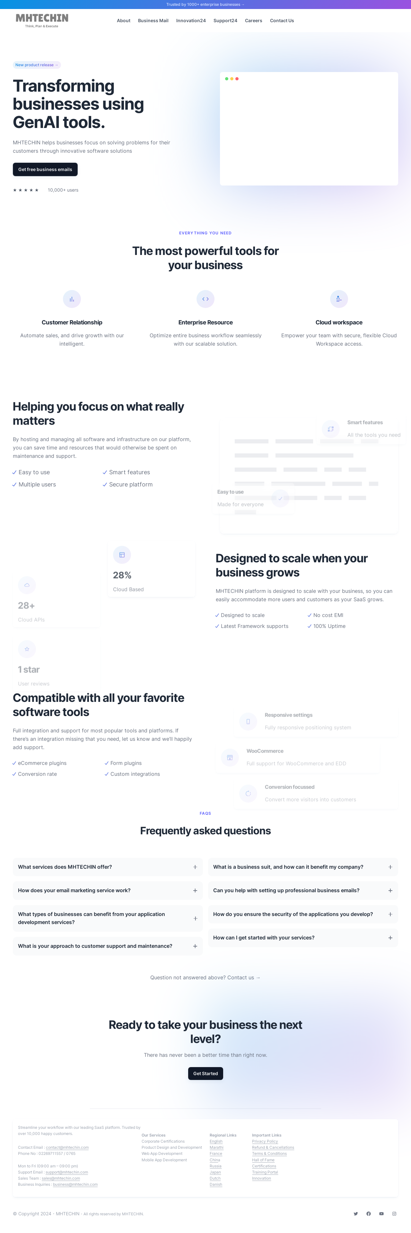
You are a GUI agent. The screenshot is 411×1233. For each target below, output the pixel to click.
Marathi (216, 1147)
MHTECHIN (68, 1213)
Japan (215, 1172)
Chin (214, 1159)
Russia (216, 1166)
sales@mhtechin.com (61, 1178)
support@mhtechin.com (67, 1172)
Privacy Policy (265, 1141)
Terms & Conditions (269, 1153)
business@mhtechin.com (75, 1184)
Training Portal (265, 1172)
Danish (216, 1184)
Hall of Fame (263, 1159)
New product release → (36, 65)
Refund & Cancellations (273, 1147)
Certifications (264, 1166)
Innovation (261, 1178)
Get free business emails (45, 169)
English (216, 1141)
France (216, 1153)
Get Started (205, 1073)
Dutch (215, 1178)
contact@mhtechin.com (67, 1147)
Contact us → (244, 977)
